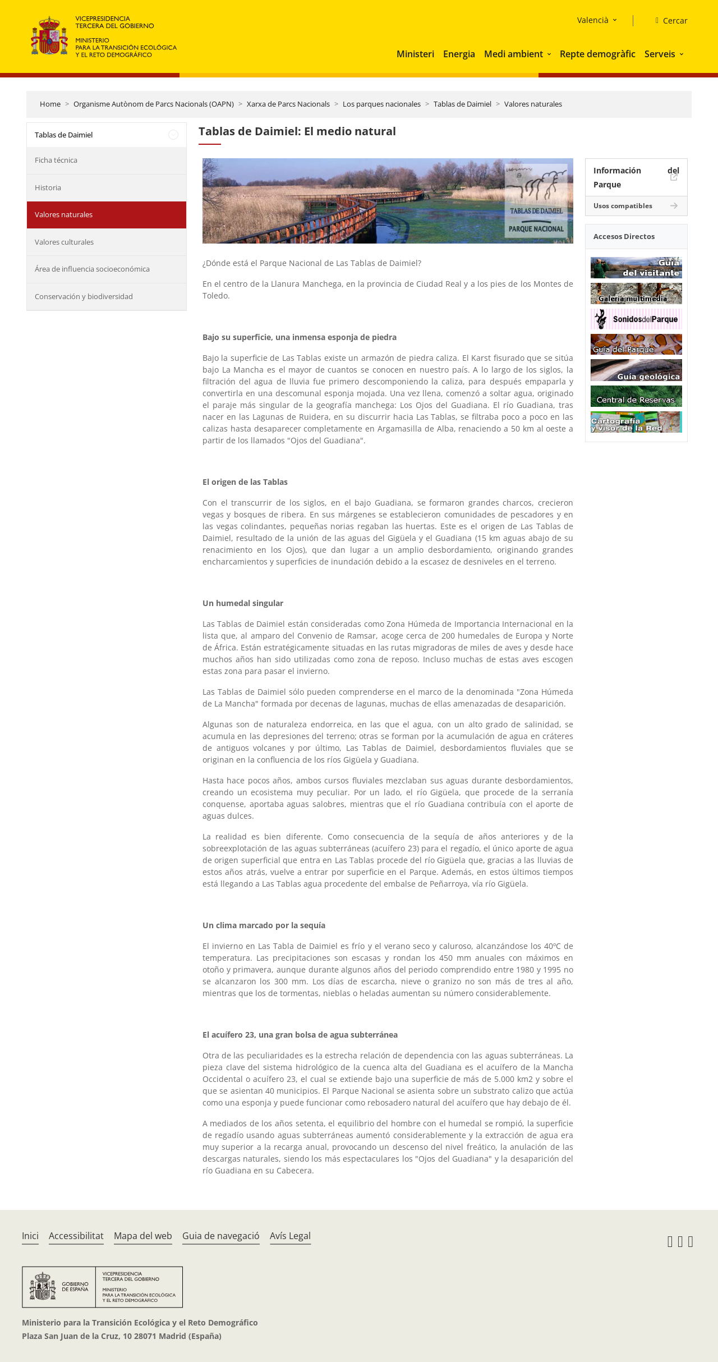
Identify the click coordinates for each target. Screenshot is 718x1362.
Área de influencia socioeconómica (92, 269)
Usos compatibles (622, 205)
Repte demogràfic (598, 54)
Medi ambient (513, 54)
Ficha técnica (56, 160)
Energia (459, 54)
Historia (48, 187)
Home (50, 104)
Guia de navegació (221, 1236)
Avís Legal (290, 1236)
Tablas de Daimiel (462, 104)
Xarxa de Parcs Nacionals (288, 104)
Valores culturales (64, 242)
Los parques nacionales (382, 104)
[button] (550, 54)
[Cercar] (667, 20)
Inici (30, 1236)
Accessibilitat (76, 1236)
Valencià (593, 20)
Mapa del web (143, 1236)
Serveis (660, 54)
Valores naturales (533, 104)
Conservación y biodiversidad (84, 296)
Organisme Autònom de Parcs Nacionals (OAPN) (153, 104)
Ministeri (415, 54)
